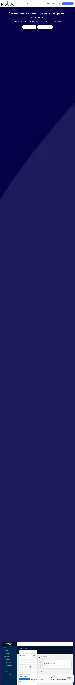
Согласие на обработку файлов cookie (42, 676)
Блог (35, 4)
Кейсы (29, 4)
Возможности (20, 4)
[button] (68, 3)
